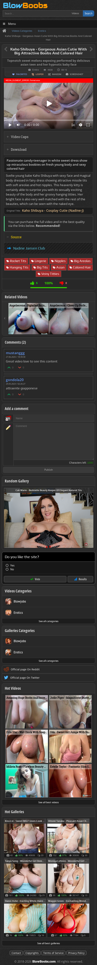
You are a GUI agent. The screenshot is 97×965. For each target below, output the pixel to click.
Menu (12, 24)
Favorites (21, 74)
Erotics (35, 70)
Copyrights (32, 953)
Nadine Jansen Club (29, 248)
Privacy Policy (76, 953)
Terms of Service (53, 953)
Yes (12, 565)
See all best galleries (48, 943)
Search (88, 13)
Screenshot (76, 74)
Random (56, 74)
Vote (37, 579)
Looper (39, 74)
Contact (16, 953)
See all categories (48, 621)
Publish (48, 470)
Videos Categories (18, 591)
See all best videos (48, 802)
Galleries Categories (20, 630)
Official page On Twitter (25, 677)
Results (83, 579)
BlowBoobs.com (44, 961)
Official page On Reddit (25, 669)
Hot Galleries (14, 811)
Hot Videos (13, 688)
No (12, 569)
